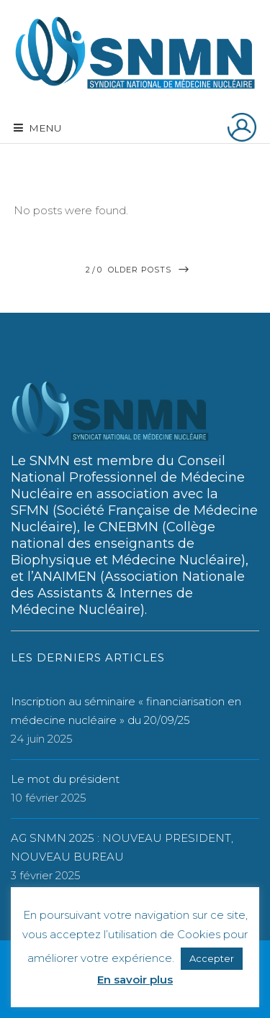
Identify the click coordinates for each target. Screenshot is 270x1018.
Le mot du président (65, 779)
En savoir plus (135, 979)
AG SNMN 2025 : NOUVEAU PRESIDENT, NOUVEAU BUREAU (122, 847)
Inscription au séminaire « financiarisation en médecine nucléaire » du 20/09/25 (126, 710)
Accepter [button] (211, 958)
